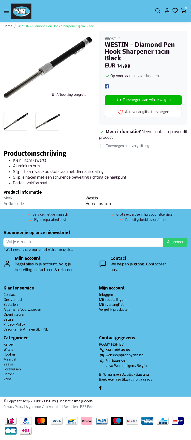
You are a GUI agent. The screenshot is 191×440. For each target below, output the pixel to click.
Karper (9, 345)
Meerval (10, 359)
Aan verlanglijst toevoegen (143, 112)
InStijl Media (83, 401)
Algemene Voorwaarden (22, 310)
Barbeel (9, 374)
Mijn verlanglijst (111, 305)
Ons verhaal (13, 300)
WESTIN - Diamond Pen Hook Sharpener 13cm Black (56, 26)
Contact (10, 295)
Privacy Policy (14, 325)
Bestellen (11, 305)
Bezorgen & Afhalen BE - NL (26, 329)
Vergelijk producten (114, 310)
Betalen (9, 320)
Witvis (8, 350)
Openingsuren (14, 315)
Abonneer (175, 242)
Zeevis (9, 364)
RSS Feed (87, 407)
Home (8, 26)
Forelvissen (12, 369)
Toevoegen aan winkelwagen (143, 100)
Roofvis (10, 354)
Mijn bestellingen (112, 300)
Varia (7, 379)
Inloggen (106, 295)
